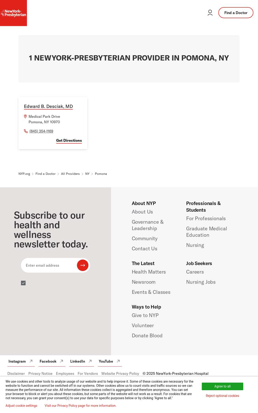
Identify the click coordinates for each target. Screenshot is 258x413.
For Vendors (88, 373)
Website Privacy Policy (120, 373)
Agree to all (222, 386)
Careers (195, 272)
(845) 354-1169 (41, 131)
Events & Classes (151, 292)
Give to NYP (145, 315)
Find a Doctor (235, 12)
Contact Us (144, 248)
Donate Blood (147, 335)
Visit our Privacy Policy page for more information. (81, 405)
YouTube (110, 361)
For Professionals (206, 218)
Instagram (21, 361)
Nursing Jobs (201, 282)
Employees (65, 373)
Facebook (52, 361)
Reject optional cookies (222, 396)
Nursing (195, 245)
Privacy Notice (40, 373)
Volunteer (143, 325)
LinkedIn (81, 361)
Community (145, 238)
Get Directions (69, 140)
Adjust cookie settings (21, 405)
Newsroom (144, 282)
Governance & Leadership (148, 225)
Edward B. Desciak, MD (48, 106)
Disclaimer (16, 373)
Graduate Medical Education (206, 231)
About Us (142, 211)
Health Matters (149, 272)
